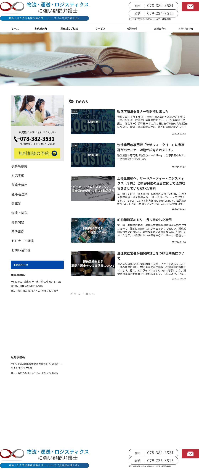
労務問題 (17, 222)
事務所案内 (19, 166)
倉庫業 (16, 203)
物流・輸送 (19, 212)
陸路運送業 (19, 194)
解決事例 (17, 231)
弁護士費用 (19, 184)
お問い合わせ (21, 250)
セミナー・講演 (22, 240)
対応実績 (17, 175)
